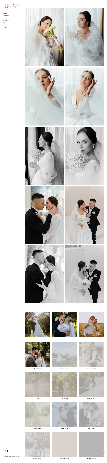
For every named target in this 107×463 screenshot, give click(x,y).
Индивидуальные (8, 18)
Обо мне (5, 25)
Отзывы (5, 27)
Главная (5, 13)
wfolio (6, 459)
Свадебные (7, 20)
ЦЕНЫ (4, 22)
